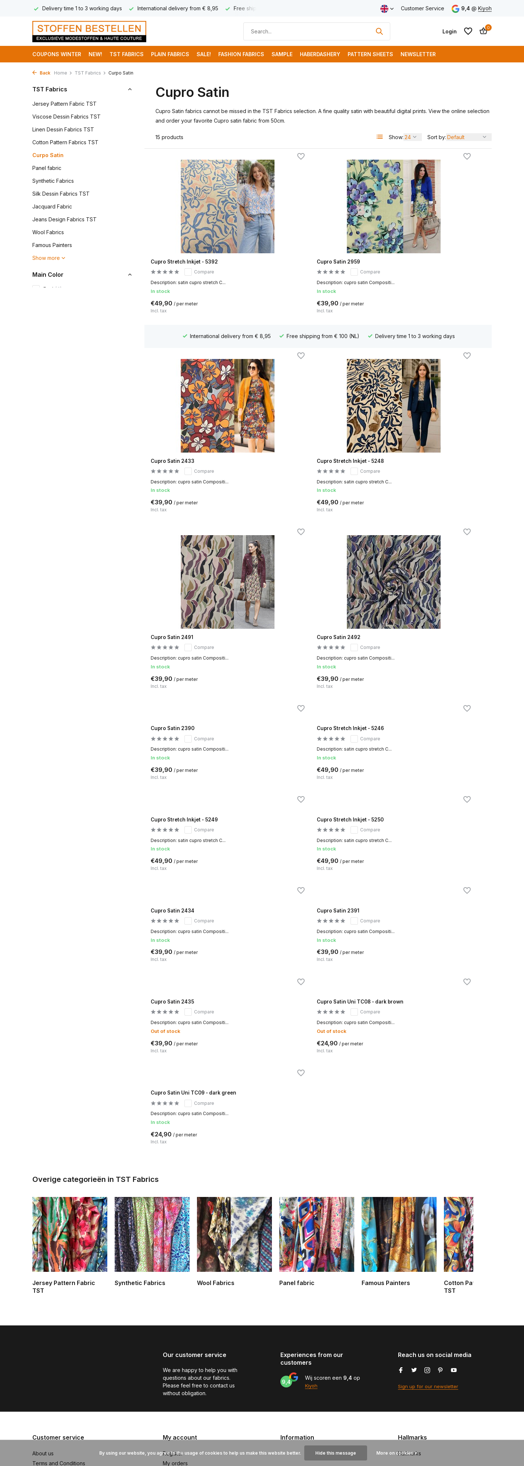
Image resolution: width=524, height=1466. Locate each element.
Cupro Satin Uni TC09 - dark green (428, 728)
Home (63, 73)
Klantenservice (50, 1410)
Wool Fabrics (48, 232)
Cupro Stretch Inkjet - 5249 (426, 537)
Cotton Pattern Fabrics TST (65, 142)
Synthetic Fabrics (53, 181)
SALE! (204, 54)
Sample (282, 54)
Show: (396, 137)
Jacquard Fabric (52, 206)
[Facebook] (401, 1268)
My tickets (175, 1371)
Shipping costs (50, 1400)
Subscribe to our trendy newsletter (74, 1419)
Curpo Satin (48, 155)
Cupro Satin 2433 (412, 252)
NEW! (95, 54)
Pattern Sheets (370, 54)
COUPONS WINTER (56, 54)
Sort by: (436, 137)
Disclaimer (44, 1371)
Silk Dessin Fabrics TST (61, 193)
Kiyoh (485, 8)
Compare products (185, 1390)
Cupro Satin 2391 (412, 630)
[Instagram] (427, 1268)
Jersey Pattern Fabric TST (64, 104)
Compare (206, 263)
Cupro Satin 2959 (296, 252)
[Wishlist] (468, 31)
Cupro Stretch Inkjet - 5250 (194, 630)
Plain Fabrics (170, 54)
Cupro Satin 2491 (296, 421)
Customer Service (422, 8)
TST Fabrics (127, 54)
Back (41, 73)
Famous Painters (52, 245)
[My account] (449, 31)
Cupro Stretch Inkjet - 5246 (310, 537)
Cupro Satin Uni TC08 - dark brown (312, 728)
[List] (380, 137)
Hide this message (335, 1453)
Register (173, 1351)
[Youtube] (454, 1268)
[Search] (316, 31)
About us (43, 1351)
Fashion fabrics (241, 54)
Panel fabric (46, 168)
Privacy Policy (49, 1381)
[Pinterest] (441, 1268)
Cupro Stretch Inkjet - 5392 (194, 252)
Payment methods (54, 1390)
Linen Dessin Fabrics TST (63, 129)
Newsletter (418, 54)
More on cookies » (396, 1453)
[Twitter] (414, 1268)
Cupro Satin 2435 (180, 724)
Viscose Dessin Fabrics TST (66, 116)
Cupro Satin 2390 (181, 537)
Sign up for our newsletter (429, 1284)
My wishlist (176, 1381)
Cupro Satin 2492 (412, 421)
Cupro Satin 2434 (296, 630)
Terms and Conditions (58, 1361)
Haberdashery (320, 54)
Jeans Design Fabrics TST (64, 219)
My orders (175, 1361)
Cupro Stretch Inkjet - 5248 (194, 421)
